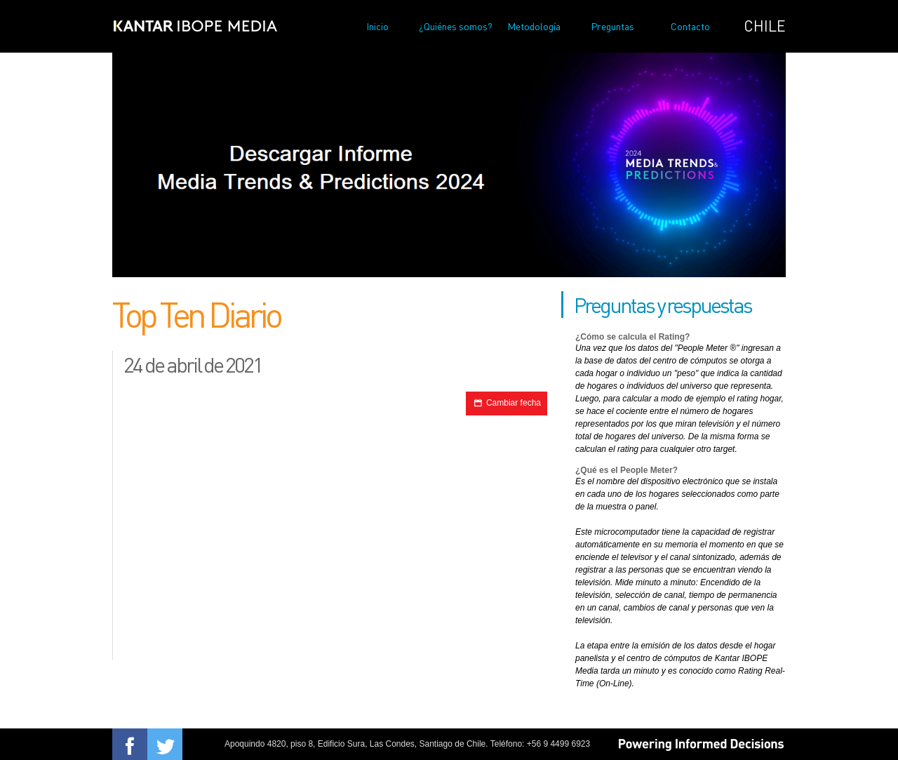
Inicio (377, 26)
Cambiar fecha (506, 403)
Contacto (690, 26)
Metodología (534, 26)
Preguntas (612, 26)
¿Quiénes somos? (455, 26)
